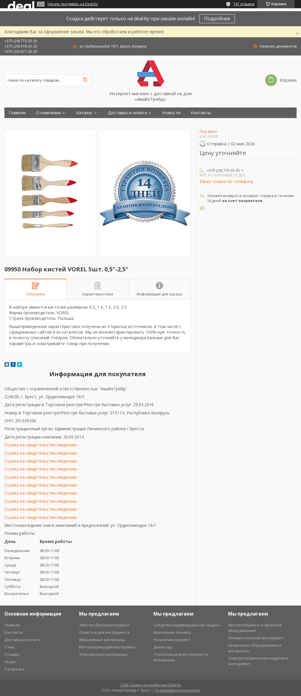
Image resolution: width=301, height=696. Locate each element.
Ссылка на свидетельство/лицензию (40, 445)
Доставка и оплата (127, 112)
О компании (48, 112)
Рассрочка (14, 669)
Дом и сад (162, 647)
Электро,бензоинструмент (104, 625)
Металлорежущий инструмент (107, 647)
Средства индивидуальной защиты (186, 625)
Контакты (201, 112)
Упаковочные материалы (103, 654)
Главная (17, 112)
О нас (9, 647)
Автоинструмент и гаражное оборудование (255, 627)
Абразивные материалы (102, 639)
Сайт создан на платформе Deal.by (150, 684)
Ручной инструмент (171, 639)
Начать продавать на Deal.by (73, 4)
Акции (10, 661)
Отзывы (12, 654)
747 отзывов (243, 3)
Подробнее (217, 18)
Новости (171, 112)
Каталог (84, 112)
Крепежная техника (172, 632)
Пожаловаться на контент (177, 690)
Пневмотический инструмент (256, 637)
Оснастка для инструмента (104, 632)
